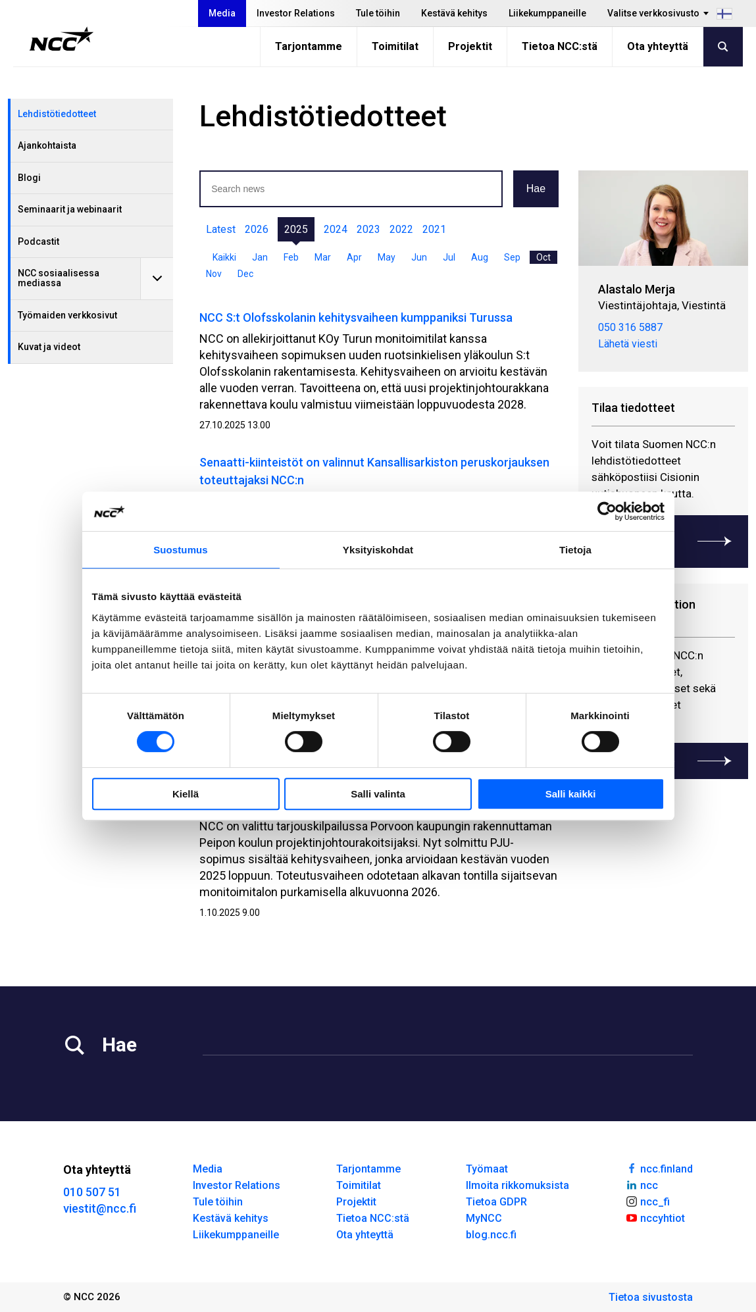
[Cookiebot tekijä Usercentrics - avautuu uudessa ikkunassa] (607, 511)
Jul (449, 257)
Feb (291, 257)
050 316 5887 (630, 326)
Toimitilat (395, 46)
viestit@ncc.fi (99, 1208)
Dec (245, 273)
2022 (401, 229)
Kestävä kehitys (454, 13)
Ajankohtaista (47, 145)
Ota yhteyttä (657, 46)
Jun (419, 257)
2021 (434, 229)
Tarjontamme (308, 46)
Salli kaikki (570, 793)
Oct (543, 257)
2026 (256, 229)
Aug (479, 257)
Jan (260, 257)
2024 (335, 229)
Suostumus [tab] (180, 549)
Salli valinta (378, 793)
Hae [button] (535, 188)
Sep (512, 257)
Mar (323, 257)
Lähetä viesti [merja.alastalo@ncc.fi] (627, 343)
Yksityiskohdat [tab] (378, 549)
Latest (221, 229)
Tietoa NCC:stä (559, 46)
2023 (368, 229)
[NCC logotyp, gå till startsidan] (61, 39)
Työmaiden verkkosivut (67, 315)
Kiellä (185, 793)
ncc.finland (659, 1168)
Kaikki (224, 257)
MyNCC (484, 1218)
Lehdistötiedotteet (57, 114)
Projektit (470, 46)
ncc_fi (647, 1201)
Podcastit (38, 241)
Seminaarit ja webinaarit (70, 209)
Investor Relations (296, 13)
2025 (296, 229)
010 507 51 (92, 1192)
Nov (214, 273)
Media (222, 13)
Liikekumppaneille (547, 13)
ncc (641, 1184)
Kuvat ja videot (49, 346)
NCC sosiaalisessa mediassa (58, 278)
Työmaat (487, 1169)
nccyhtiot (655, 1217)
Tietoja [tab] (575, 549)
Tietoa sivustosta (651, 1297)
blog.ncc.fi (491, 1234)
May (386, 257)
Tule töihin (378, 13)
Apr (354, 257)
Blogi (29, 177)
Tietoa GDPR (496, 1202)
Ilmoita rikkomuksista (517, 1185)
